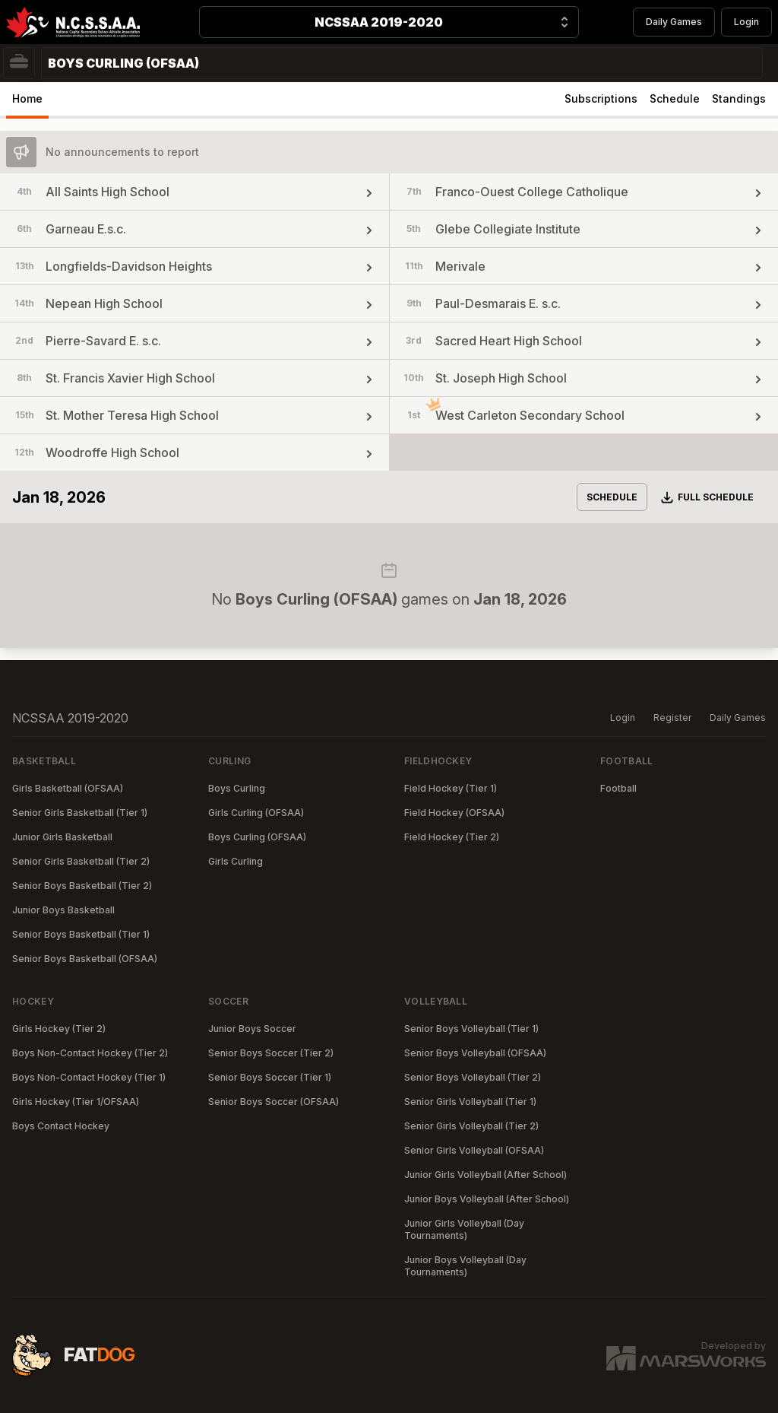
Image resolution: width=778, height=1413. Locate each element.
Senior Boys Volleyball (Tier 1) (471, 1028)
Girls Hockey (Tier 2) (59, 1028)
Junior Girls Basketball (62, 837)
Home (27, 98)
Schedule (675, 98)
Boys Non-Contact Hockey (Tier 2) (90, 1053)
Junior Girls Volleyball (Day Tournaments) (464, 1229)
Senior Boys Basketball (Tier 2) (82, 885)
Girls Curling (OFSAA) (256, 812)
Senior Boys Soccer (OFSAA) (273, 1101)
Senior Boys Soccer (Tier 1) (269, 1077)
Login (746, 21)
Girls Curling (235, 861)
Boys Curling (236, 788)
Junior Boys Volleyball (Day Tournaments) (465, 1266)
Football (618, 788)
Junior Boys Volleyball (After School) (486, 1199)
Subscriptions (601, 98)
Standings (739, 98)
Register (672, 717)
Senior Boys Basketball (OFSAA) (84, 958)
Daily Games (674, 21)
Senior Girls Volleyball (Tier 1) (470, 1101)
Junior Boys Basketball (63, 910)
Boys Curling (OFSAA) (257, 837)
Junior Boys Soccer (252, 1028)
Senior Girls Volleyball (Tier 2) (471, 1126)
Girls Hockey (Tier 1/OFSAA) (75, 1101)
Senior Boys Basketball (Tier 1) (81, 934)
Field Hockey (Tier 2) (451, 837)
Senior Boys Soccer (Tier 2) (271, 1053)
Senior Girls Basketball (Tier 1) (79, 812)
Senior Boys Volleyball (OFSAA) (475, 1053)
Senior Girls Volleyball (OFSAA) (474, 1150)
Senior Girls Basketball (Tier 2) (81, 861)
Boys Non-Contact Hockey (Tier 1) (89, 1077)
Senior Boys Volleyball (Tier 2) (472, 1077)
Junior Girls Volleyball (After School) (485, 1174)
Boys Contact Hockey (60, 1126)
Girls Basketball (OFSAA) (67, 788)
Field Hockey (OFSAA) (454, 812)
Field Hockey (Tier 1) (450, 788)
